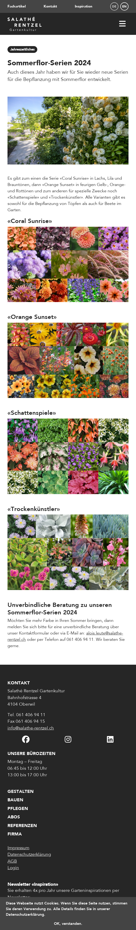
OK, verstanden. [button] (68, 923)
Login (13, 868)
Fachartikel (17, 6)
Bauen (15, 799)
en (124, 6)
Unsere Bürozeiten (31, 753)
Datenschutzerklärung (29, 855)
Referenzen (22, 825)
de (114, 6)
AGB (12, 861)
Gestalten (21, 791)
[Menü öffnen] (122, 24)
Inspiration (83, 6)
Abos (14, 817)
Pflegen (18, 808)
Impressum (18, 848)
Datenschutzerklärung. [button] (25, 914)
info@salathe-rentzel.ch (31, 728)
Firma (15, 834)
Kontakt (50, 6)
